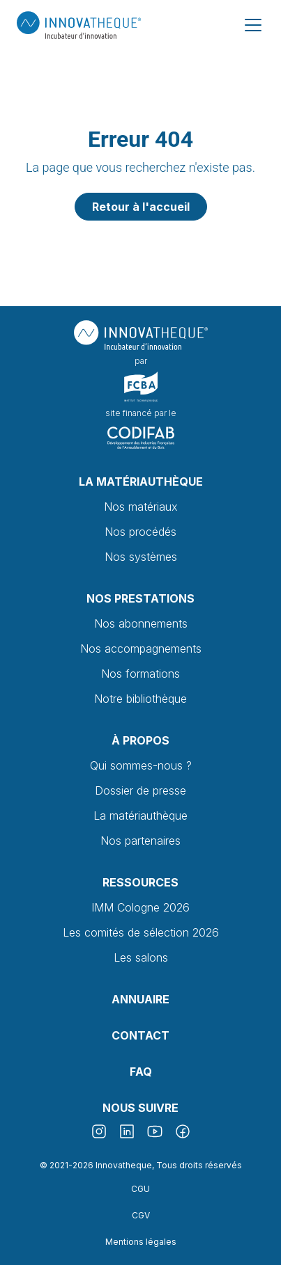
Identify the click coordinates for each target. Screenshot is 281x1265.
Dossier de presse (140, 790)
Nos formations (140, 674)
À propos (140, 740)
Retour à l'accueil (141, 207)
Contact (140, 1035)
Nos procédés (140, 532)
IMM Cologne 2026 (140, 907)
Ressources (140, 882)
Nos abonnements (141, 623)
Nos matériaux (141, 507)
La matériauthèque (140, 815)
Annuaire (140, 999)
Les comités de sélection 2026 (141, 932)
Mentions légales (140, 1241)
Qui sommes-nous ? (141, 765)
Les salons (141, 957)
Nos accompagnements (141, 648)
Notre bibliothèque (140, 699)
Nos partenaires (140, 841)
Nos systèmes (141, 557)
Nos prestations (140, 598)
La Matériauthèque (141, 481)
